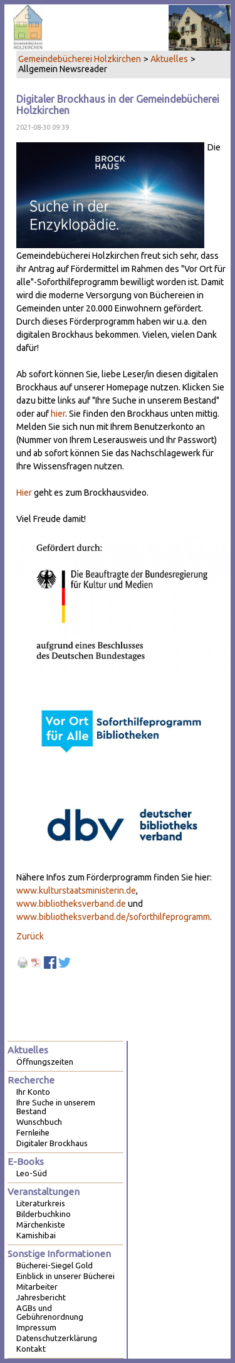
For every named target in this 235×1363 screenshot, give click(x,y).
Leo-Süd (31, 1173)
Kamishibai (36, 1235)
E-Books (26, 1161)
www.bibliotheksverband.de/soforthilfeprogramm (113, 917)
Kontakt (31, 1348)
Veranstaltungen (44, 1191)
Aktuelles (169, 59)
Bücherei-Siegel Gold (54, 1265)
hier (58, 414)
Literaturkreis (40, 1203)
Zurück (30, 936)
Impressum (36, 1327)
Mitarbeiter (37, 1286)
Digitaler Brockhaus (52, 1143)
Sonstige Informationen (59, 1253)
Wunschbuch (39, 1121)
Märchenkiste (40, 1224)
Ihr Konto (33, 1091)
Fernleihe (33, 1132)
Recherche (31, 1080)
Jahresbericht (41, 1297)
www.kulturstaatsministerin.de (76, 890)
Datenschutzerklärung (56, 1338)
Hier (24, 493)
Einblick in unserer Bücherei (65, 1276)
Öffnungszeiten (44, 1061)
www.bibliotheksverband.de (71, 904)
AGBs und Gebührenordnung (49, 1312)
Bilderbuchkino (43, 1213)
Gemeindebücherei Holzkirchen (79, 59)
